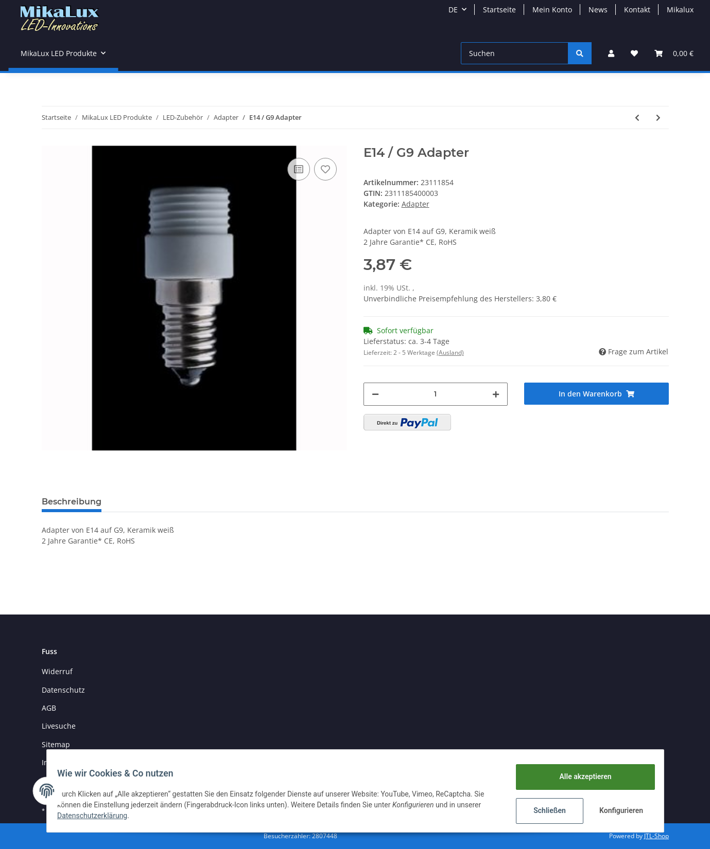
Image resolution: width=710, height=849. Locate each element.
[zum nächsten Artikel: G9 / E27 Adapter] (658, 117)
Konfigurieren (616, 810)
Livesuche (59, 726)
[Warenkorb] (674, 53)
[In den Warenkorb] (596, 394)
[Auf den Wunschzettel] (325, 169)
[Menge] (436, 394)
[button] (611, 53)
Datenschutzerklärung (98, 815)
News (598, 9)
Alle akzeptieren (579, 776)
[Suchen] (514, 53)
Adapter (415, 204)
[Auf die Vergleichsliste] (298, 169)
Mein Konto (552, 9)
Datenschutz (63, 690)
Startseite (499, 9)
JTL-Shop (656, 836)
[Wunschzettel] (634, 53)
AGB (49, 708)
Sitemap (56, 744)
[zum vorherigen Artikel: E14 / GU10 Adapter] (637, 117)
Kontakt (637, 9)
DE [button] (453, 9)
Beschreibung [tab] (71, 502)
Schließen (544, 810)
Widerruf (57, 671)
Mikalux (680, 9)
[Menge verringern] (375, 394)
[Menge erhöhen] (495, 394)
